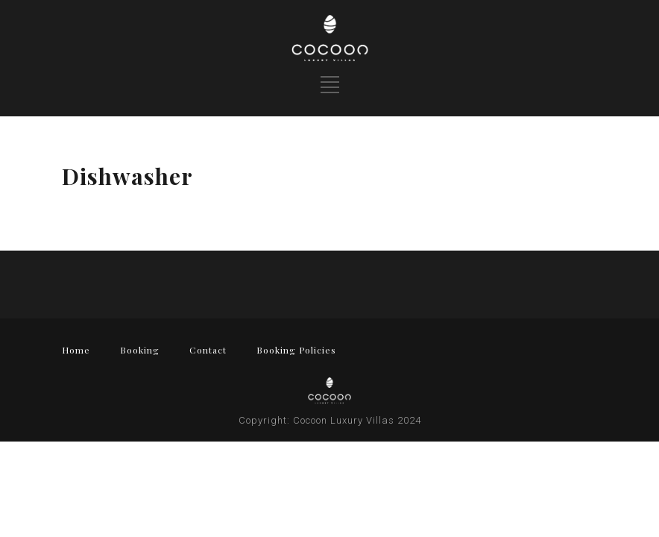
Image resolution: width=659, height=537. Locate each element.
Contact (208, 350)
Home (76, 350)
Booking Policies (296, 350)
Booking (140, 350)
